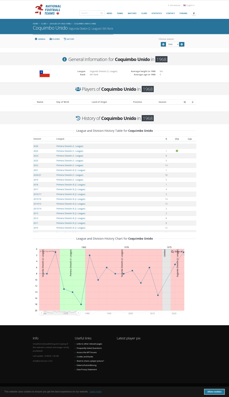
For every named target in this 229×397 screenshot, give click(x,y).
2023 (35, 160)
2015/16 (37, 199)
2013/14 (37, 208)
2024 (35, 155)
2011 (35, 223)
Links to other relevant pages (89, 344)
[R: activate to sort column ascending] (166, 138)
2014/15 (37, 203)
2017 (35, 189)
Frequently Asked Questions (89, 348)
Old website (174, 5)
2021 (35, 170)
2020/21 (37, 175)
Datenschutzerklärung (86, 365)
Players (54, 39)
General (40, 39)
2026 (35, 146)
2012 (35, 218)
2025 (35, 151)
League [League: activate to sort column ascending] (60, 138)
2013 (35, 213)
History (69, 39)
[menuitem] (59, 313)
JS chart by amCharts (48, 251)
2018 (35, 184)
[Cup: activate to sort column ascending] (189, 138)
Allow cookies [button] (214, 392)
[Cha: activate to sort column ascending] (177, 138)
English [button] (188, 5)
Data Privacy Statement (87, 369)
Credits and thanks (85, 356)
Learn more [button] (95, 391)
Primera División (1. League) (69, 146)
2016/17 (37, 194)
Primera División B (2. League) (70, 170)
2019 (35, 179)
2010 (35, 227)
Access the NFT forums (87, 352)
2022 (35, 165)
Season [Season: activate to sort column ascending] (37, 138)
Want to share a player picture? (90, 361)
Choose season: (166, 39)
